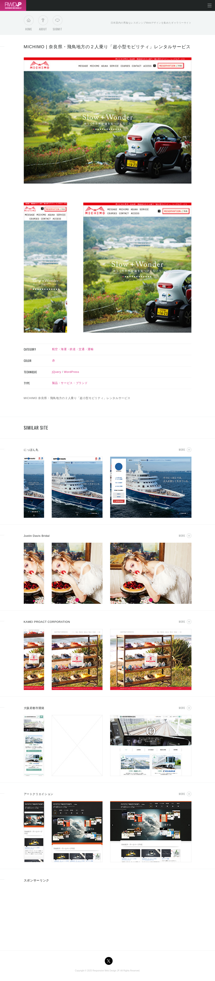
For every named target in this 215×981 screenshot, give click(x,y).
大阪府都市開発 (34, 708)
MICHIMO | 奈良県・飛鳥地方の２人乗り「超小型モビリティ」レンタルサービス (107, 46)
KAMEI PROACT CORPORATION (47, 621)
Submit (57, 24)
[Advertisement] (56, 915)
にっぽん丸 (31, 449)
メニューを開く (209, 5)
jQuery (56, 371)
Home (28, 24)
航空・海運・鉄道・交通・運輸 (73, 349)
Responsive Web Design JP (106, 970)
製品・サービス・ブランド (70, 383)
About (43, 24)
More (182, 449)
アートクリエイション (39, 794)
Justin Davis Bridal (37, 535)
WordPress (71, 371)
